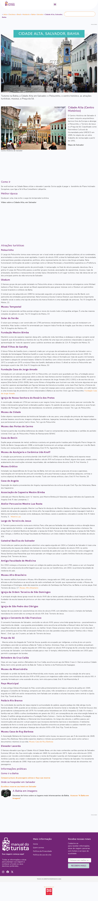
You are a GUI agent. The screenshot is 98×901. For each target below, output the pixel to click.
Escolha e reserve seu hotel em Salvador (18, 786)
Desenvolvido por (49, 887)
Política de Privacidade (42, 851)
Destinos (12, 14)
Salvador (40, 14)
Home (35, 844)
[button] (55, 4)
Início (5, 14)
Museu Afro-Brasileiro (29, 588)
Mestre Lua (15, 516)
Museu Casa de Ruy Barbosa (41, 741)
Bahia (33, 14)
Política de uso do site (42, 855)
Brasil (19, 14)
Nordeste (26, 14)
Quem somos (38, 847)
